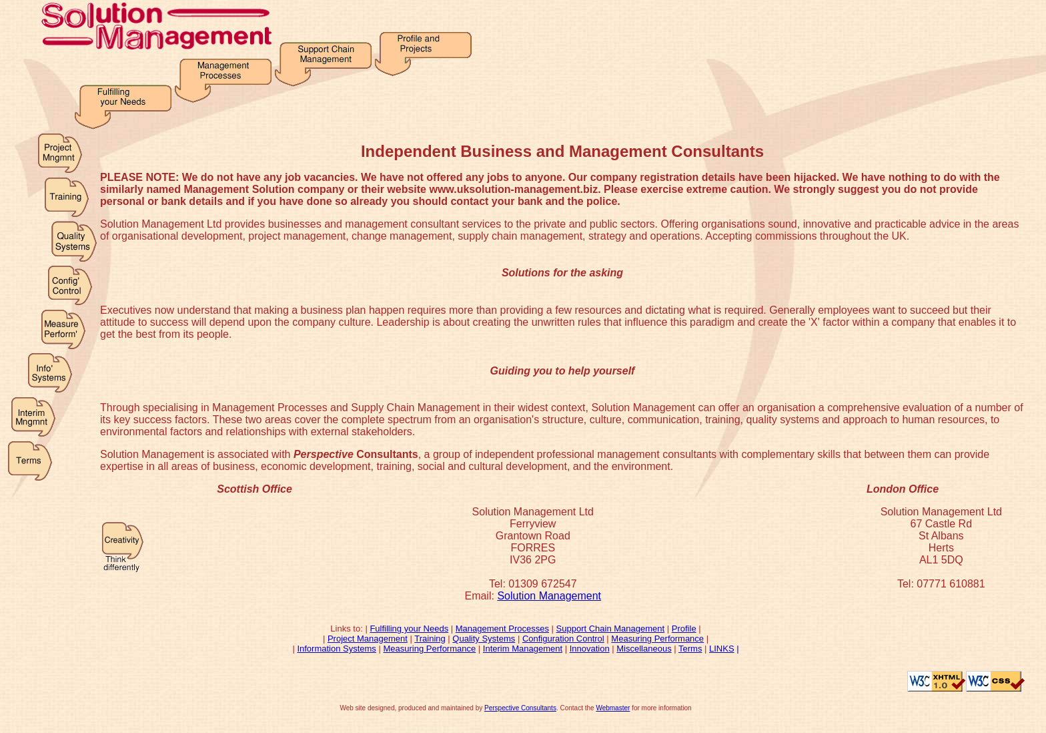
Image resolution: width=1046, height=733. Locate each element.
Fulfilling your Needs (409, 629)
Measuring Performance (657, 639)
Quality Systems (483, 639)
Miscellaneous (643, 649)
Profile (684, 629)
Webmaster (613, 708)
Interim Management (522, 649)
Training (429, 639)
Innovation (590, 649)
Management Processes (502, 629)
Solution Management (549, 595)
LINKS (721, 649)
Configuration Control (563, 639)
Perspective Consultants (520, 708)
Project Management (368, 639)
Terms (690, 649)
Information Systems (336, 649)
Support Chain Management (610, 629)
